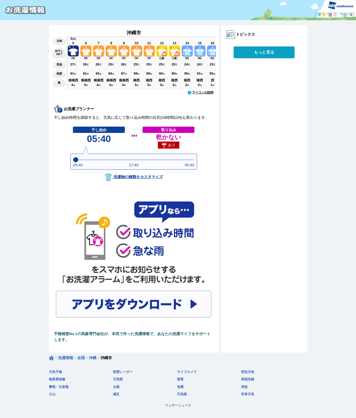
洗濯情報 (65, 358)
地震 (180, 387)
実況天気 (247, 372)
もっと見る (264, 52)
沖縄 (92, 358)
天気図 (118, 379)
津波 (244, 387)
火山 (52, 394)
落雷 (180, 379)
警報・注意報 (59, 387)
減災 (116, 394)
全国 (81, 358)
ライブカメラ (187, 372)
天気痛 (182, 394)
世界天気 (247, 394)
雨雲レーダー (123, 372)
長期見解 (247, 379)
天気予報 (55, 372)
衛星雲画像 (57, 379)
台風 (116, 387)
